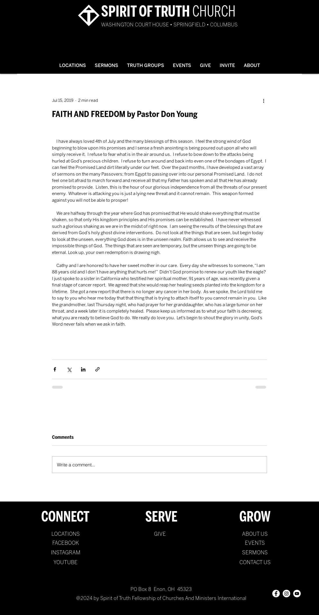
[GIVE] (160, 534)
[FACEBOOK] (65, 543)
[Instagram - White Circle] (286, 593)
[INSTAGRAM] (65, 553)
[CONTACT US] (255, 563)
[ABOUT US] (255, 534)
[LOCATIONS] (65, 534)
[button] (106, 65)
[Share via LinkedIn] (83, 369)
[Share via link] (97, 369)
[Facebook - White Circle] (276, 593)
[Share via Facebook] (55, 369)
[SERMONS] (255, 553)
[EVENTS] (255, 543)
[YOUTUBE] (65, 563)
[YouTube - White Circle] (297, 593)
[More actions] (263, 100)
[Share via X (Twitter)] (69, 369)
